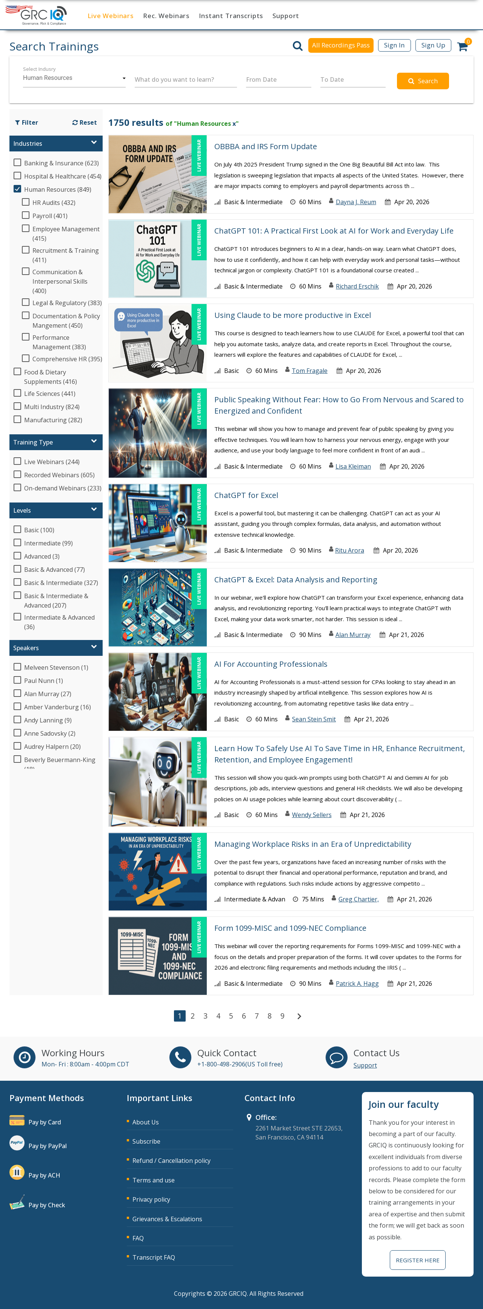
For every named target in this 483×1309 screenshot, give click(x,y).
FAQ (138, 1238)
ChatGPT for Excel (246, 495)
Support (285, 15)
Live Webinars (111, 15)
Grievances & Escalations (167, 1219)
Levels (22, 510)
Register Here (418, 1260)
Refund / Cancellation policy (171, 1160)
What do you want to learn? (174, 79)
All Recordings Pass (341, 45)
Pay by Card (44, 1122)
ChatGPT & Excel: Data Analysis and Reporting (295, 579)
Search (423, 80)
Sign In (394, 45)
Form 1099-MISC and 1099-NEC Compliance (290, 928)
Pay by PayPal (47, 1146)
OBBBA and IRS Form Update (265, 146)
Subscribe (146, 1141)
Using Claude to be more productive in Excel (292, 315)
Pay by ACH (44, 1175)
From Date (261, 79)
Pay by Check (46, 1205)
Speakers (26, 648)
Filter (26, 122)
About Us (145, 1122)
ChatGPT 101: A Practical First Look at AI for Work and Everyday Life (334, 231)
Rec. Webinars (166, 15)
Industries (27, 143)
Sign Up (433, 45)
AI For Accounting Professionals (271, 664)
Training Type (33, 442)
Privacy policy (151, 1199)
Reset (84, 122)
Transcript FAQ (153, 1257)
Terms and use (153, 1180)
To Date (332, 79)
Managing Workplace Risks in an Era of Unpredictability (312, 844)
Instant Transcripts (231, 15)
